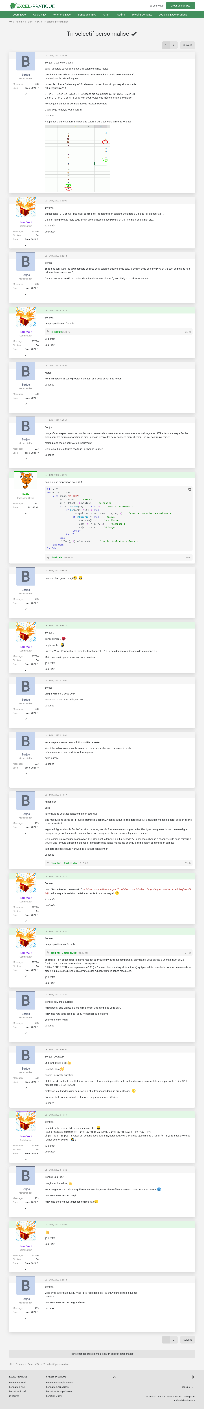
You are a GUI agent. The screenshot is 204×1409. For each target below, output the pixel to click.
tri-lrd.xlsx (56, 331)
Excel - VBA (33, 21)
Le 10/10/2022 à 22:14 (56, 256)
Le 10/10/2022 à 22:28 (56, 310)
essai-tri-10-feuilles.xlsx (64, 863)
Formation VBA (17, 1387)
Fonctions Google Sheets (59, 1391)
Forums (20, 21)
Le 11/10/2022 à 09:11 (56, 625)
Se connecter (156, 5)
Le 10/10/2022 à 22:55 (56, 365)
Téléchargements (142, 14)
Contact (191, 1400)
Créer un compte (180, 5)
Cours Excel (19, 14)
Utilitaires (14, 1396)
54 (37, 235)
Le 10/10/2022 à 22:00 (56, 200)
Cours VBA (39, 14)
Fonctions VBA (87, 14)
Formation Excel (17, 1382)
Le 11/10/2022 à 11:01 (56, 735)
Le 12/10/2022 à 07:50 (56, 1049)
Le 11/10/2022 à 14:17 (56, 795)
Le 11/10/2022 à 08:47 (56, 570)
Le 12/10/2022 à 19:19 (56, 1115)
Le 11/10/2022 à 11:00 (56, 680)
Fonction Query (54, 1396)
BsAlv (25, 494)
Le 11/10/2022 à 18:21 (56, 876)
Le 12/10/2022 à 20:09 (56, 1224)
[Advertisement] (166, 83)
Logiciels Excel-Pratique (173, 14)
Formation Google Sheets (59, 1382)
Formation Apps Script (57, 1387)
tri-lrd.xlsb (56, 557)
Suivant (187, 45)
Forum (106, 14)
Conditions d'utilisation (171, 1396)
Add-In (121, 14)
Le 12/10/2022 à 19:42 (56, 1170)
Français (185, 1387)
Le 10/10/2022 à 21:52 (56, 55)
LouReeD (26, 222)
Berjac (26, 75)
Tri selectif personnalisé (56, 21)
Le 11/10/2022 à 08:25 (56, 475)
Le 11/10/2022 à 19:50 (56, 994)
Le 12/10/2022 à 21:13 (56, 1279)
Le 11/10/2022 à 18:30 (56, 931)
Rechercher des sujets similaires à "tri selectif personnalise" (102, 1353)
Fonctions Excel (62, 14)
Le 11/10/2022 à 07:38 (56, 420)
